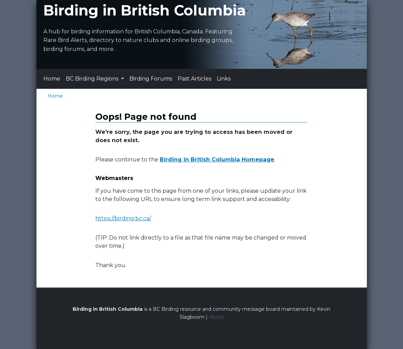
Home (51, 78)
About (216, 317)
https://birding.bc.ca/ (123, 218)
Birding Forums (150, 78)
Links (224, 78)
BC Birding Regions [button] (93, 78)
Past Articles (194, 78)
